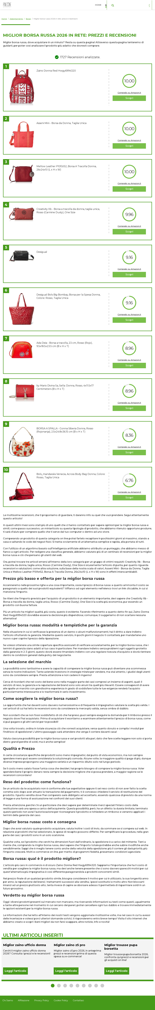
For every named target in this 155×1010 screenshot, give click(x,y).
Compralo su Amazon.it (129, 92)
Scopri (129, 98)
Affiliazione (23, 1000)
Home (99, 4)
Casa (131, 4)
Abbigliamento (114, 4)
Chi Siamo (7, 1000)
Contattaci (78, 1000)
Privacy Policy (41, 1000)
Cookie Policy (61, 1000)
